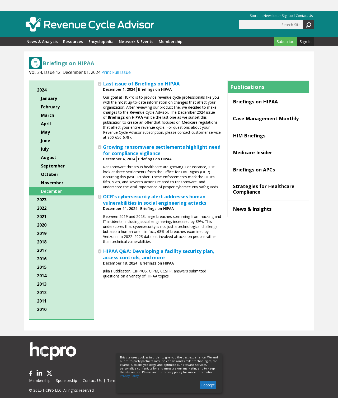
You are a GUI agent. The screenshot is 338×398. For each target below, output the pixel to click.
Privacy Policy (129, 376)
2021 (41, 216)
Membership (170, 41)
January (49, 98)
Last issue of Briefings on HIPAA (141, 83)
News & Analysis (42, 41)
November (52, 183)
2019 (41, 233)
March (47, 115)
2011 (41, 301)
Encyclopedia (101, 41)
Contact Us (304, 15)
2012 (41, 292)
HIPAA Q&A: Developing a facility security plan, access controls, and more (158, 254)
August (48, 157)
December (51, 191)
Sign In (306, 41)
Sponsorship (66, 380)
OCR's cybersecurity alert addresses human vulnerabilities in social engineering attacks (154, 199)
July (45, 149)
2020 (41, 225)
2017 (41, 250)
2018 (41, 242)
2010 (41, 309)
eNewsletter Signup (277, 15)
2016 (41, 259)
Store (254, 15)
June (45, 140)
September (53, 166)
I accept (208, 384)
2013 (41, 284)
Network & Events (136, 41)
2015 (41, 267)
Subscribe (285, 41)
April (46, 124)
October (49, 174)
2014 (41, 276)
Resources (73, 41)
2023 (41, 200)
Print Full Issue (116, 72)
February (50, 107)
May (45, 132)
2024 (41, 90)
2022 (41, 208)
